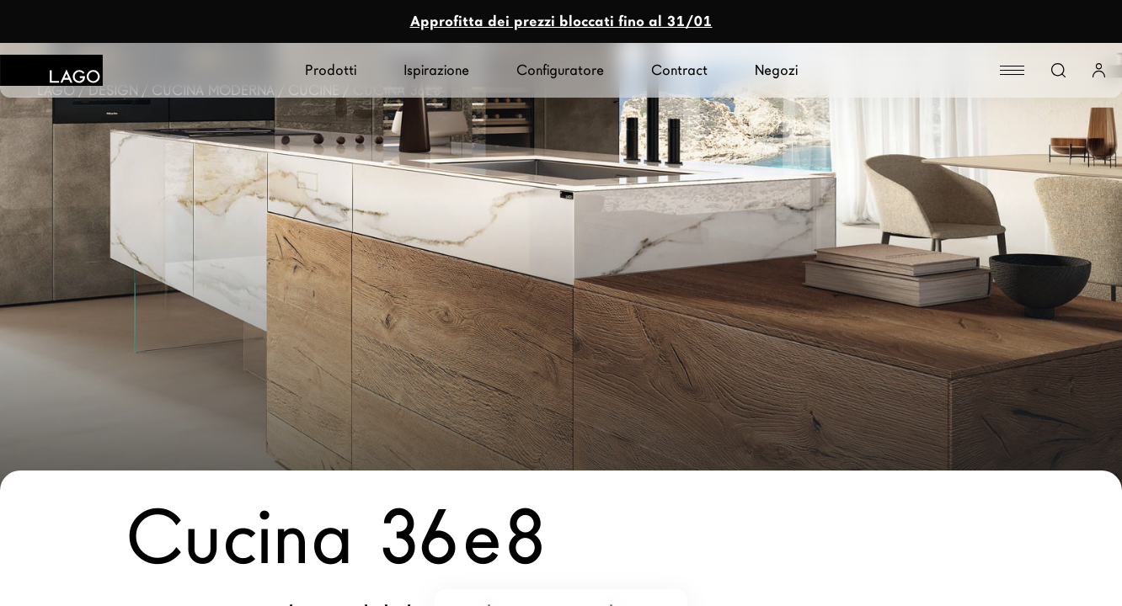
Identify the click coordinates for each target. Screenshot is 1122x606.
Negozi (776, 70)
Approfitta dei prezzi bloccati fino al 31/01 (561, 21)
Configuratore (560, 70)
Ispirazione (436, 70)
